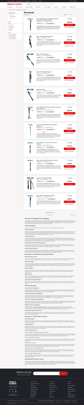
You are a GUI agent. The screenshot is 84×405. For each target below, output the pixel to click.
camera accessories (52, 290)
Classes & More (72, 7)
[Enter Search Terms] (39, 4)
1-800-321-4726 (12, 389)
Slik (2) (11, 30)
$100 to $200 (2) (13, 36)
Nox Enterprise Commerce (13, 395)
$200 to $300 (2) (13, 34)
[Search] (52, 4)
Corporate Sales (52, 391)
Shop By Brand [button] (27, 1)
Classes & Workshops (35, 383)
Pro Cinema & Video (34, 389)
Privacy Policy (59, 400)
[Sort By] (71, 15)
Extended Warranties (72, 394)
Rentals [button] (40, 1)
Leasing (69, 393)
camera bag (47, 296)
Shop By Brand (33, 394)
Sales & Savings (47, 7)
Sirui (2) (11, 29)
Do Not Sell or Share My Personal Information (46, 400)
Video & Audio (19, 7)
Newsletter (33, 396)
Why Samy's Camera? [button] (19, 1)
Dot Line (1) (12, 26)
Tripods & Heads (12, 16)
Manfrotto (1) (12, 27)
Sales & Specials (34, 387)
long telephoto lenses (42, 306)
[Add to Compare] (67, 18)
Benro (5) (11, 25)
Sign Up (63, 373)
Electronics (38, 7)
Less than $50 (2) (13, 38)
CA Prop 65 (74, 400)
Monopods (12, 17)
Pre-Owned (55, 7)
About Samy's (51, 383)
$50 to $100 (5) (13, 37)
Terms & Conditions (67, 400)
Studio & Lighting (29, 7)
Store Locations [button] (10, 1)
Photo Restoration (71, 385)
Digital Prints (70, 387)
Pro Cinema (64, 7)
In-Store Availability (50, 23)
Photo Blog (33, 385)
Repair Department (71, 396)
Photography (9, 7)
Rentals (69, 383)
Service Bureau (33, 391)
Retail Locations (52, 385)
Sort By (65, 14)
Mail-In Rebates (33, 393)
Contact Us (51, 389)
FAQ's (50, 394)
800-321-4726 (74, 1)
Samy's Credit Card (71, 391)
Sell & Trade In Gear (71, 389)
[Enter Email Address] (50, 373)
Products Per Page (49, 212)
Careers (50, 393)
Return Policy (51, 396)
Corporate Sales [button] (34, 1)
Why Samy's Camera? (53, 387)
